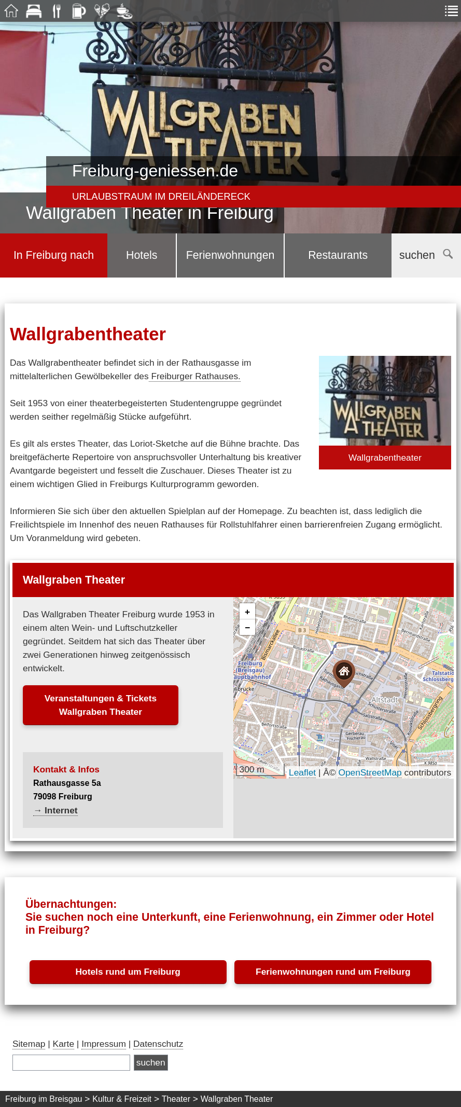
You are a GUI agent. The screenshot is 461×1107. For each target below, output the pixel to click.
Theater (176, 1099)
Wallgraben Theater (237, 1099)
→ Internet (55, 810)
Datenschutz (158, 1044)
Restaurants (338, 255)
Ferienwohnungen (230, 255)
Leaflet (302, 772)
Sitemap (29, 1044)
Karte (63, 1044)
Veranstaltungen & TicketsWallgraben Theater (101, 705)
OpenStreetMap (369, 772)
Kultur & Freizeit (121, 1099)
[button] (343, 674)
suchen (426, 255)
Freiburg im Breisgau (43, 1099)
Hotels (141, 255)
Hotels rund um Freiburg (128, 971)
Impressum (103, 1044)
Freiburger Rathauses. (195, 376)
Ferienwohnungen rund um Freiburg (333, 971)
